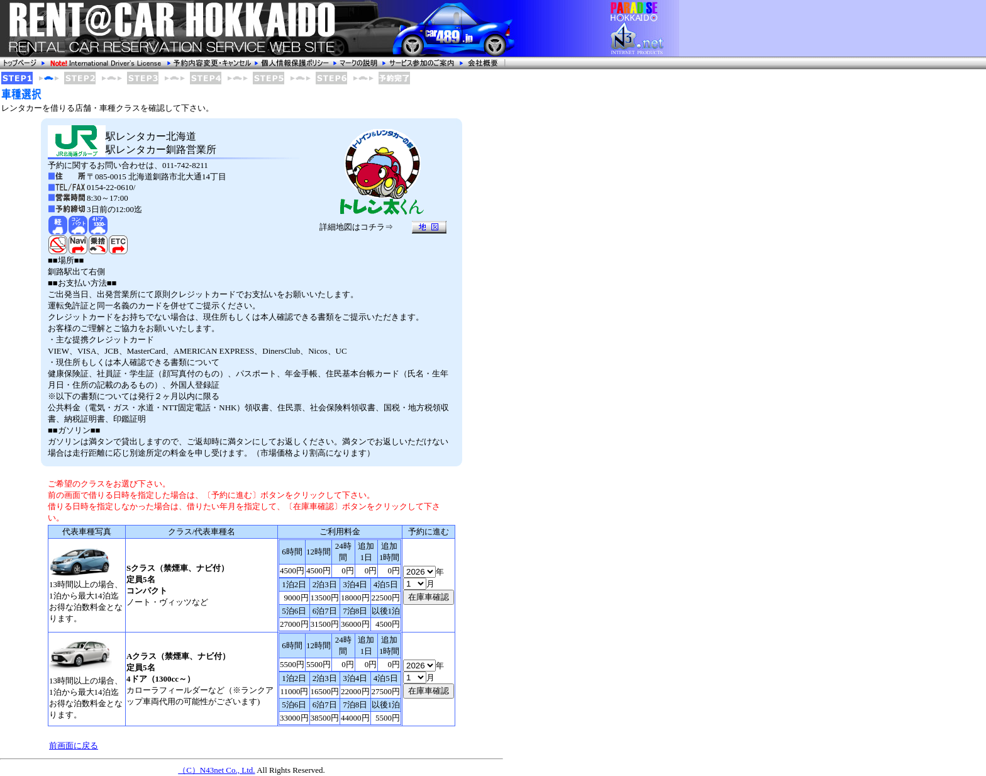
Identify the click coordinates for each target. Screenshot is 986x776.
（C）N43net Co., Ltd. (216, 770)
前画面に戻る (73, 745)
